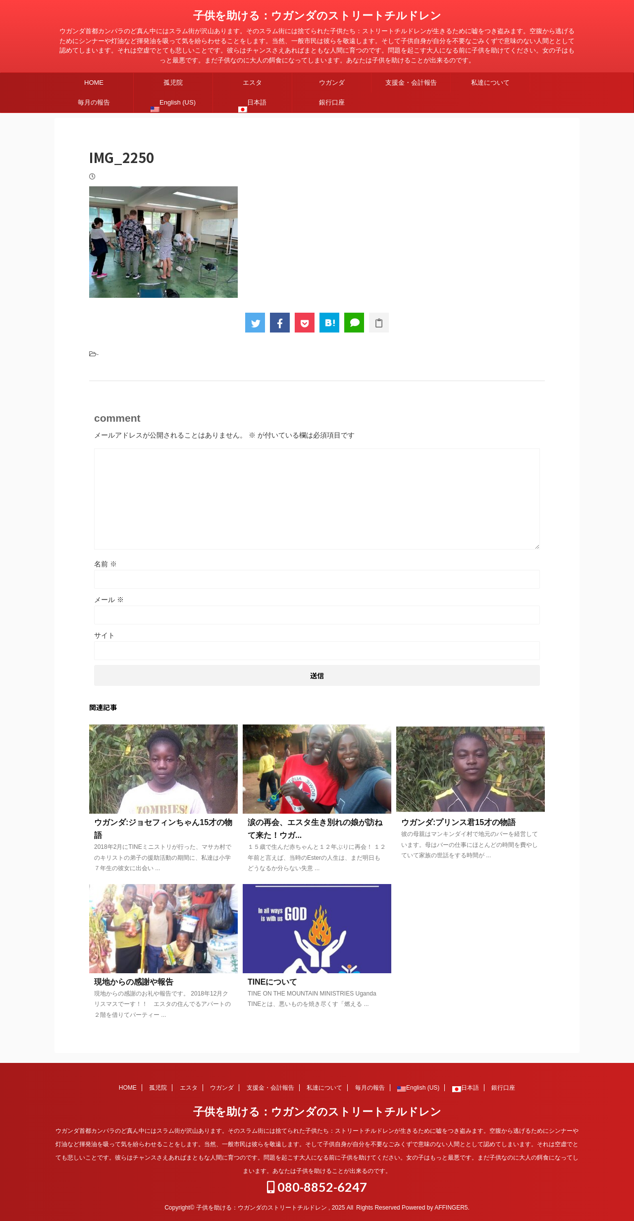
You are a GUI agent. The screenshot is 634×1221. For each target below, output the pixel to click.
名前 (105, 564)
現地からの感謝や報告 (133, 982)
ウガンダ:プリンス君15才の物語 (458, 822)
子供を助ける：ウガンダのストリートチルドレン (317, 15)
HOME (94, 82)
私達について (490, 82)
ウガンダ (332, 82)
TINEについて (272, 982)
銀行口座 (332, 102)
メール (109, 600)
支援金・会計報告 (411, 82)
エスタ (252, 82)
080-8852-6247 (317, 1186)
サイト (104, 635)
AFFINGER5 (451, 1207)
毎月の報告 (94, 102)
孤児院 (173, 82)
